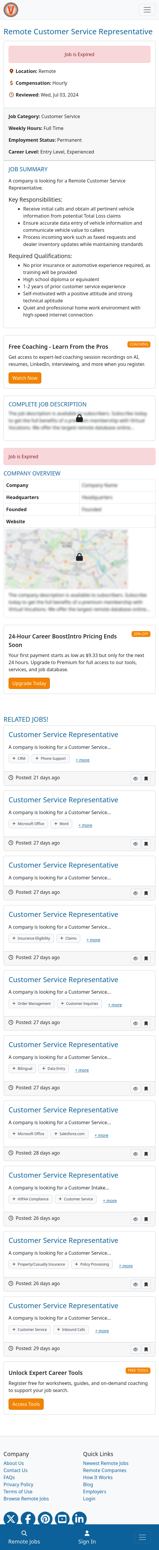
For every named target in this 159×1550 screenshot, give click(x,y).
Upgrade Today (29, 683)
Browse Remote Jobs (26, 1498)
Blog (88, 1484)
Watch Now (24, 378)
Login (89, 1498)
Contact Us (15, 1470)
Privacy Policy (18, 1484)
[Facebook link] (28, 1519)
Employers (94, 1491)
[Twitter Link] (11, 1519)
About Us (14, 1463)
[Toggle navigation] (147, 10)
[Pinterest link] (45, 1519)
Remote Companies (105, 1470)
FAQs (9, 1477)
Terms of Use (18, 1491)
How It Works (98, 1477)
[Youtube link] (62, 1519)
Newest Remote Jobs (106, 1463)
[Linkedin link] (79, 1519)
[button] (136, 778)
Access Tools (26, 1404)
